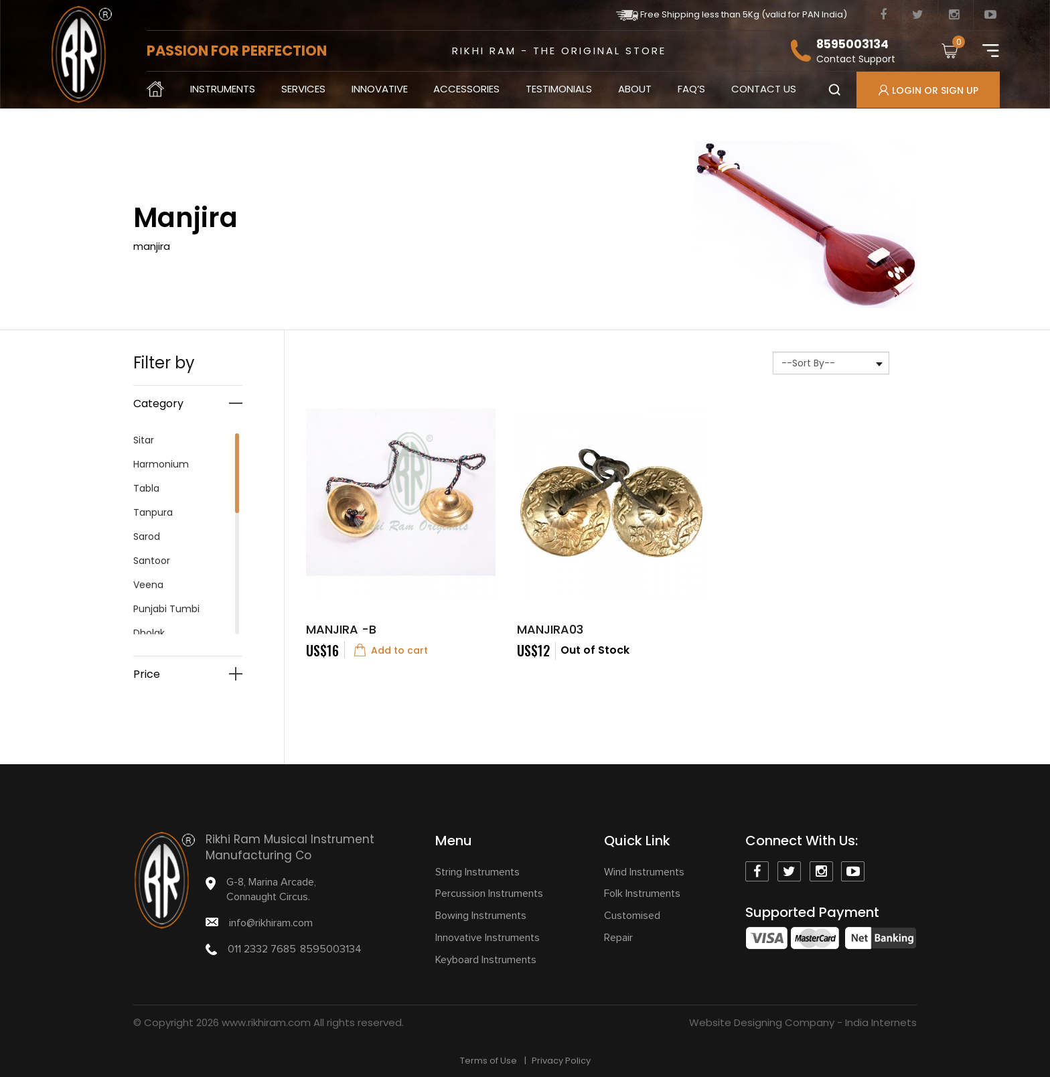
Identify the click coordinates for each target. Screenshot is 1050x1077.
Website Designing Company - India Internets (803, 1022)
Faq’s (691, 89)
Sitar (143, 440)
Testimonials (559, 89)
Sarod (146, 536)
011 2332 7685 (262, 949)
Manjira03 (550, 629)
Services (303, 89)
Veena (148, 584)
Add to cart (391, 650)
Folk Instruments (642, 893)
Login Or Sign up (928, 90)
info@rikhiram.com (271, 923)
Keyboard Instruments (485, 959)
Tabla (146, 488)
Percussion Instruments (489, 893)
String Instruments (477, 872)
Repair (618, 937)
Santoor (151, 560)
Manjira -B (341, 629)
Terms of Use (488, 1061)
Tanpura (153, 512)
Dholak (149, 633)
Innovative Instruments (487, 937)
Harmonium (161, 464)
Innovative (380, 89)
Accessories (466, 89)
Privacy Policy (561, 1061)
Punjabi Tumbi (166, 609)
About (635, 89)
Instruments (222, 89)
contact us (763, 89)
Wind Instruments (644, 872)
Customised (632, 915)
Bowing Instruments (480, 915)
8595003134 (852, 44)
